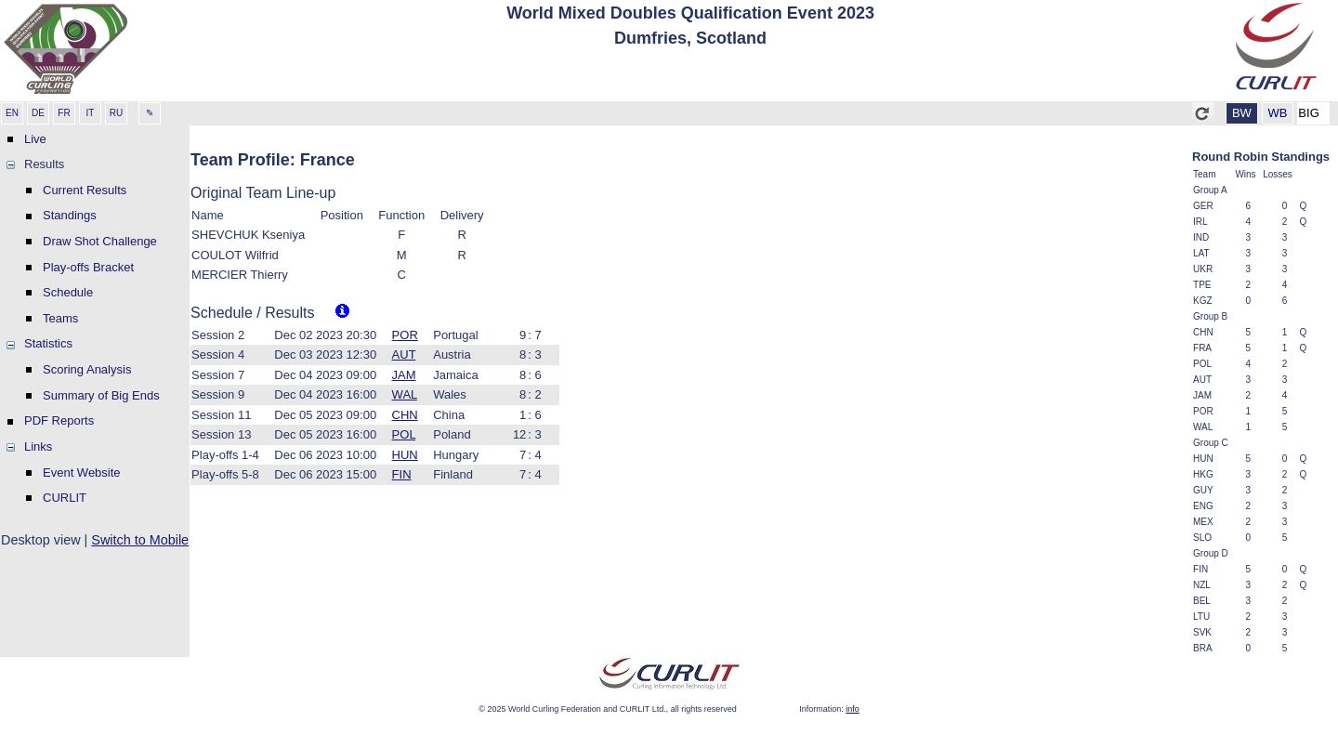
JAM (404, 375)
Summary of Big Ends (101, 395)
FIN (402, 474)
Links (38, 446)
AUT (404, 354)
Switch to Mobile (140, 539)
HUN (405, 455)
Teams (60, 318)
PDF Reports (59, 420)
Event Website (82, 472)
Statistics (48, 343)
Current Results (84, 190)
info (852, 709)
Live (35, 139)
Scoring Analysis (87, 369)
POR (405, 335)
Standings (70, 215)
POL (404, 434)
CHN (405, 415)
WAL (404, 394)
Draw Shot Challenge (100, 241)
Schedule (68, 292)
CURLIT (64, 498)
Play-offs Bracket (88, 267)
